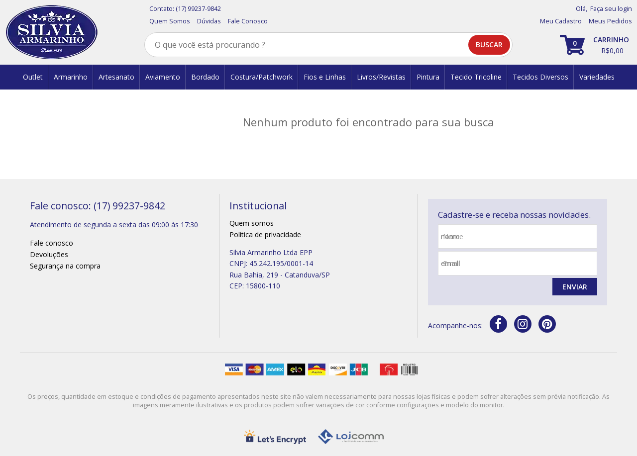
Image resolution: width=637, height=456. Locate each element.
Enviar (574, 286)
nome (453, 236)
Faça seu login (611, 8)
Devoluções (49, 254)
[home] (51, 32)
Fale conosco (51, 243)
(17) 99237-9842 (198, 8)
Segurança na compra (65, 266)
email (451, 263)
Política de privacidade (265, 234)
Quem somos (251, 223)
